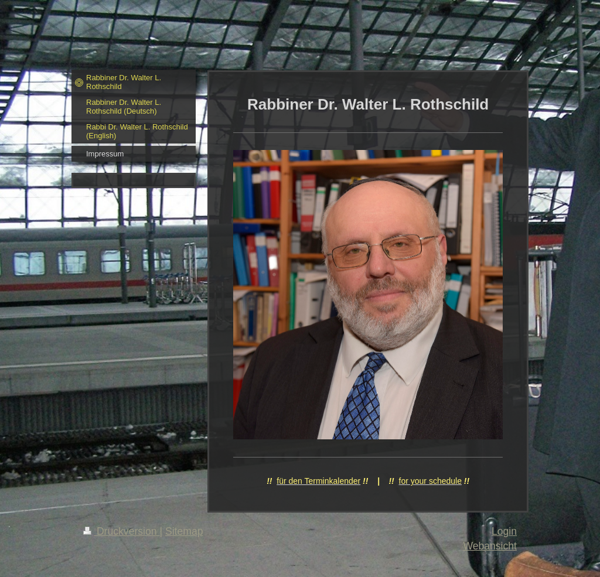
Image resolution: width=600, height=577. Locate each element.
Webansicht (490, 546)
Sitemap (184, 531)
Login (504, 531)
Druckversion (121, 531)
